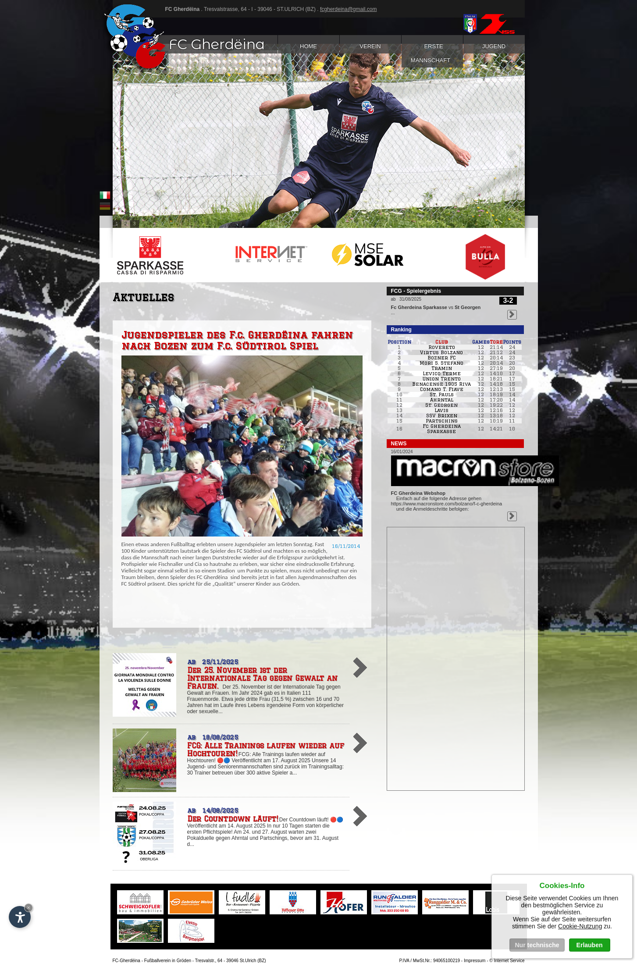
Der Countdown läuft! (232, 819)
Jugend (494, 46)
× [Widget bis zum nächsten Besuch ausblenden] (28, 907)
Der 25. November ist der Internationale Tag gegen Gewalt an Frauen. (262, 678)
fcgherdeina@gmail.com (348, 9)
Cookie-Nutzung (580, 926)
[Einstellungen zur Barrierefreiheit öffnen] (20, 917)
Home (308, 46)
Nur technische (537, 945)
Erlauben (590, 945)
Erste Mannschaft (432, 53)
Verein (370, 46)
